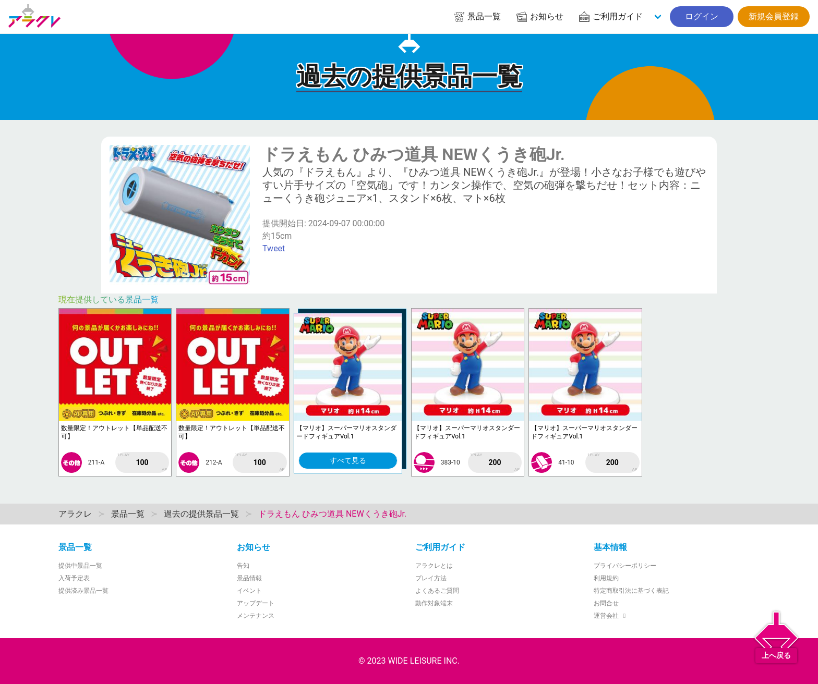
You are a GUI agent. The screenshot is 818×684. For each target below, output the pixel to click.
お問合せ (606, 603)
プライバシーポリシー (625, 565)
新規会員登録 (774, 16)
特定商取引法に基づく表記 (631, 590)
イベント (249, 590)
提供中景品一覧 (80, 565)
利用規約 (606, 578)
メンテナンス (255, 615)
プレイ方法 (431, 578)
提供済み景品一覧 (83, 590)
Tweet (273, 248)
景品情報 (249, 578)
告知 (243, 565)
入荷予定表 (74, 578)
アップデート (255, 603)
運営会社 (611, 615)
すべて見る (348, 460)
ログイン (702, 16)
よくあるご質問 (437, 590)
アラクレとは (434, 565)
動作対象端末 (434, 603)
